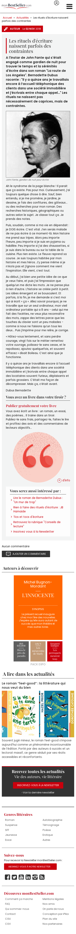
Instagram (35, 877)
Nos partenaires (52, 924)
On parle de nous (53, 909)
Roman (10, 820)
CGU (8, 918)
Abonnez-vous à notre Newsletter (29, 866)
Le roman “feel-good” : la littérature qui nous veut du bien (33, 685)
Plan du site (50, 918)
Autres (46, 840)
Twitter (14, 877)
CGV (8, 924)
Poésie (47, 830)
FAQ (7, 904)
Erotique (48, 835)
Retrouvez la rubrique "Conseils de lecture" (37, 524)
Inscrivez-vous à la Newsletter (38, 785)
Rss (42, 877)
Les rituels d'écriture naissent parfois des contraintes (35, 19)
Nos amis (49, 904)
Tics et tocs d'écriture (28, 517)
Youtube (21, 877)
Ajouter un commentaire (29, 554)
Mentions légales (53, 899)
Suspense (11, 825)
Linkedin (28, 877)
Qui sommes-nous (17, 909)
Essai (8, 840)
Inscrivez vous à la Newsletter (33, 532)
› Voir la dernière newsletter (38, 792)
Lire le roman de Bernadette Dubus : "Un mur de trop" (38, 500)
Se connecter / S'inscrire (56, 3)
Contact (10, 914)
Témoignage (51, 825)
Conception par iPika (56, 914)
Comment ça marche (19, 899)
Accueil (7, 17)
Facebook (7, 877)
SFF (7, 830)
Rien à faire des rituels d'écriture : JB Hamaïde (38, 509)
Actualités (22, 17)
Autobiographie (52, 820)
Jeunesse (11, 835)
